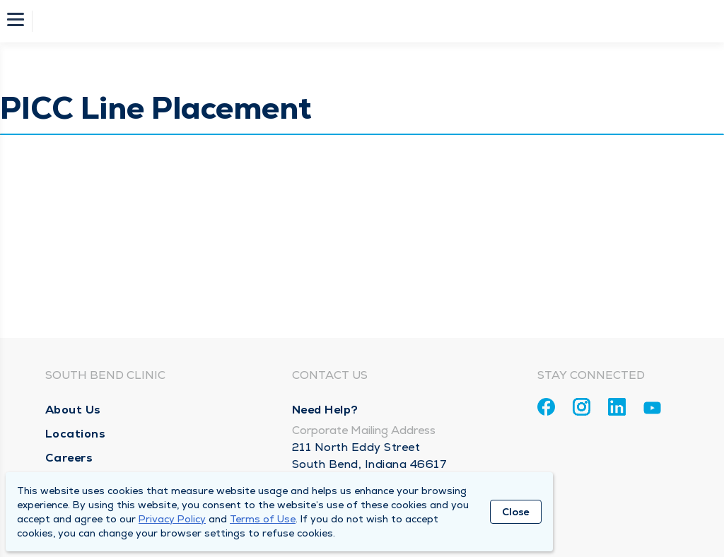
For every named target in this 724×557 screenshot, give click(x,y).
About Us (73, 409)
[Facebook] (546, 407)
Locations (75, 433)
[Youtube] (652, 410)
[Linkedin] (617, 407)
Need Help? (325, 409)
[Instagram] (581, 407)
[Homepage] (371, 21)
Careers (69, 457)
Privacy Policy (172, 518)
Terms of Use (263, 518)
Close (516, 511)
